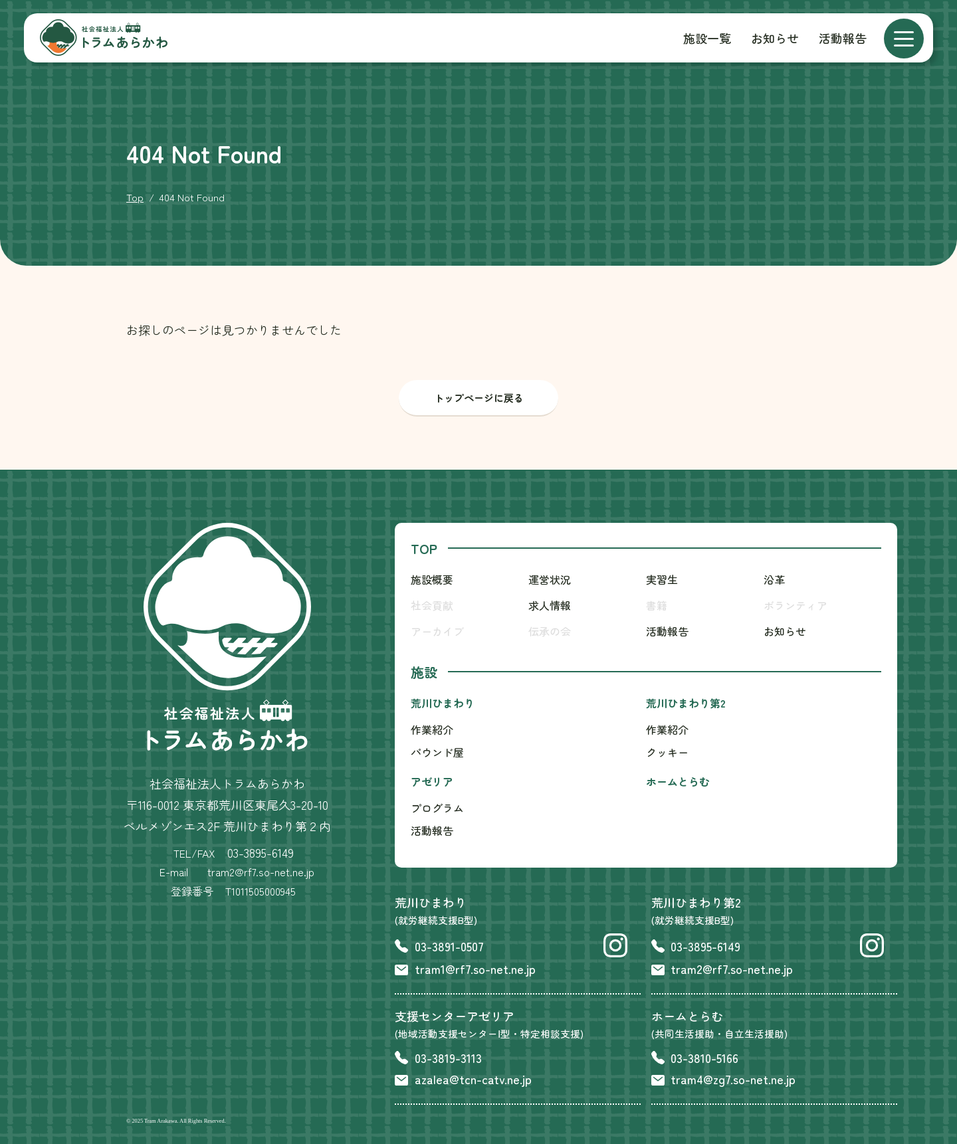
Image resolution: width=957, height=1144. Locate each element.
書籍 (656, 605)
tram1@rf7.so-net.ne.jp (475, 968)
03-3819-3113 (448, 1057)
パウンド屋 (437, 752)
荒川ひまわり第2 (686, 703)
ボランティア (795, 605)
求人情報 (549, 605)
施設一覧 (707, 38)
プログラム (437, 808)
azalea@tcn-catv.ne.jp (473, 1079)
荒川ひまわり (443, 703)
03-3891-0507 (449, 946)
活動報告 (843, 38)
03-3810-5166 (704, 1057)
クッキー (667, 752)
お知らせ (775, 38)
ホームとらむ (678, 781)
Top (135, 197)
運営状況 (549, 579)
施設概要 (432, 579)
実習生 (662, 579)
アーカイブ (437, 631)
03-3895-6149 (260, 852)
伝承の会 (549, 631)
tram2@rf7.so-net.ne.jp (732, 968)
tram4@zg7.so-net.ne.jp (733, 1079)
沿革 (774, 579)
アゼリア (432, 781)
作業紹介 (432, 729)
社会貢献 (432, 605)
